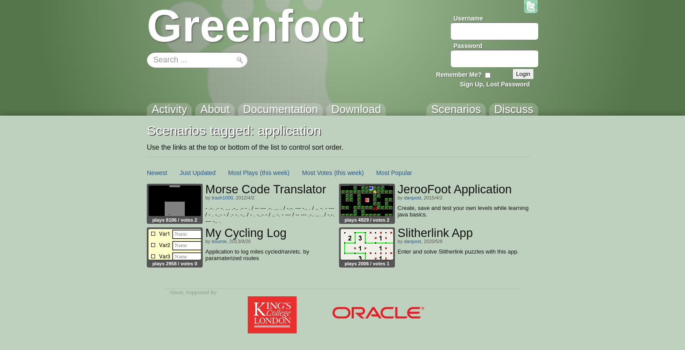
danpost (412, 197)
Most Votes (317, 172)
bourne (219, 241)
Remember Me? (458, 74)
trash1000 (222, 197)
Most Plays (243, 172)
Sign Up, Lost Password (495, 84)
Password (467, 45)
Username (468, 18)
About (176, 292)
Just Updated (198, 172)
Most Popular (394, 172)
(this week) (275, 172)
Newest (157, 172)
